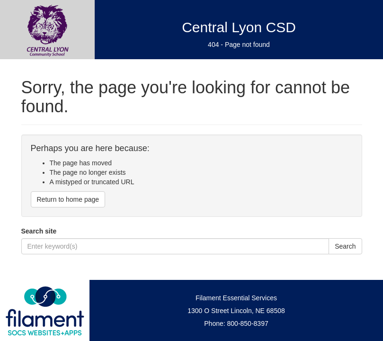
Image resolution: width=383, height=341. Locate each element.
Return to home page (68, 199)
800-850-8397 (247, 323)
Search (345, 246)
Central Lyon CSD (239, 27)
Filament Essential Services (236, 298)
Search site (39, 231)
